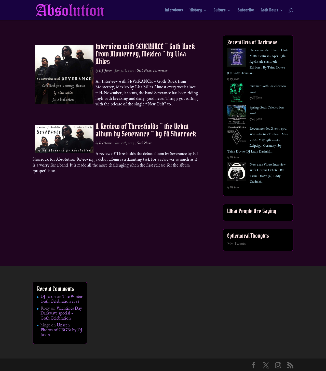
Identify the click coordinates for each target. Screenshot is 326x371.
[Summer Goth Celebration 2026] (236, 94)
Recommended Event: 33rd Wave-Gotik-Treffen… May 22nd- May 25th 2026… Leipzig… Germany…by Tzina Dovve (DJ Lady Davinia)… (257, 140)
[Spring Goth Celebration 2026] (236, 115)
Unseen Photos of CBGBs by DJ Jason (61, 330)
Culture (219, 10)
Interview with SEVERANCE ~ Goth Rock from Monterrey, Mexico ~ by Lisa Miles (145, 54)
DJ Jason (105, 70)
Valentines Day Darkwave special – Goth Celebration (61, 313)
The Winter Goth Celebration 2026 (61, 299)
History (195, 10)
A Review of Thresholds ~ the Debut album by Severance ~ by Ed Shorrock (146, 130)
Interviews (174, 10)
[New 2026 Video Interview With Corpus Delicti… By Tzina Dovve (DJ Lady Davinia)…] (236, 172)
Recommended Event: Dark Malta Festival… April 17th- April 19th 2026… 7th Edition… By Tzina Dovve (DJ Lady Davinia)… (257, 61)
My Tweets (236, 243)
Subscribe (245, 10)
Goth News (269, 10)
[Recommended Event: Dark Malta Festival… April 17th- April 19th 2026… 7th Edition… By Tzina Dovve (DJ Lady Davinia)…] (236, 58)
